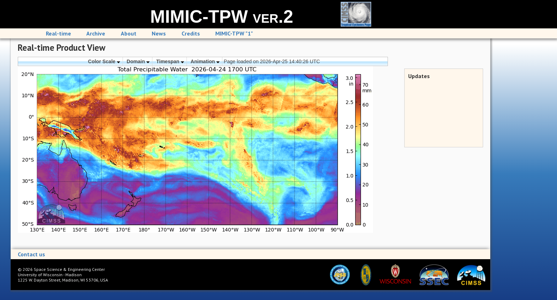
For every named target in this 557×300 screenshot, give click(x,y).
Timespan (170, 61)
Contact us (31, 254)
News (159, 33)
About (128, 33)
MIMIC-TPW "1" (234, 33)
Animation (205, 61)
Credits (191, 33)
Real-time (58, 33)
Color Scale (104, 61)
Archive (95, 33)
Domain (138, 61)
